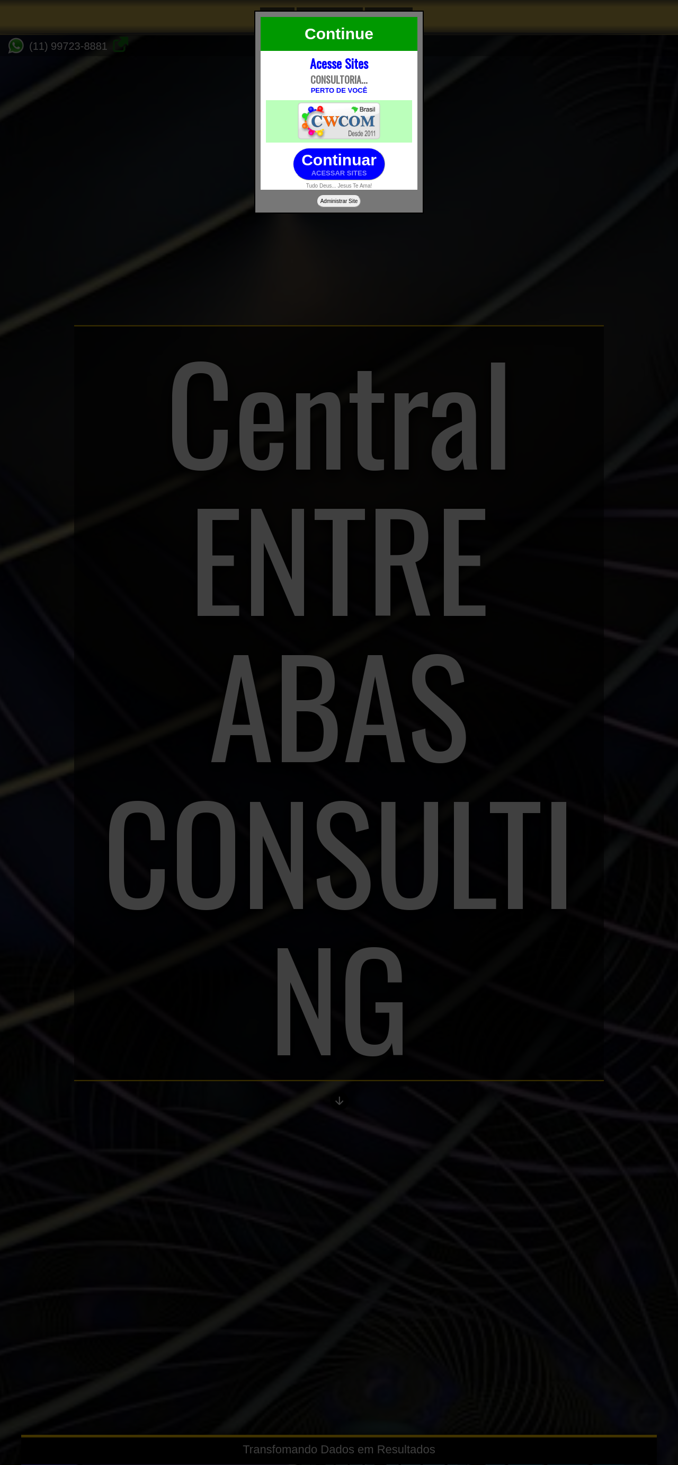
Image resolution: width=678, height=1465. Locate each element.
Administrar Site (339, 201)
